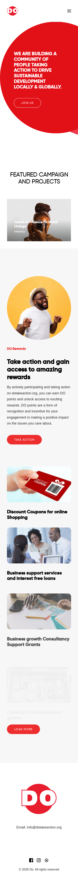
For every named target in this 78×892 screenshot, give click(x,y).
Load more (23, 729)
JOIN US (27, 103)
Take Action (24, 439)
